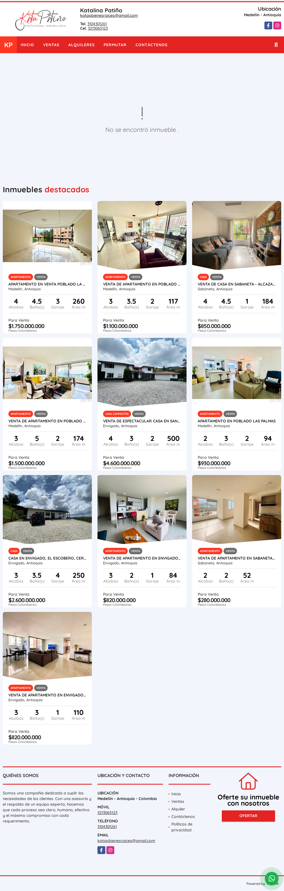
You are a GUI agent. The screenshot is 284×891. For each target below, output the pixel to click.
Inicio (27, 44)
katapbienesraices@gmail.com (109, 15)
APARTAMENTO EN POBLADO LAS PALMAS (237, 421)
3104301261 (97, 23)
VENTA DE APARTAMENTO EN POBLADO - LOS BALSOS (47, 421)
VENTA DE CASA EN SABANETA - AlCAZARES (237, 284)
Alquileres (81, 44)
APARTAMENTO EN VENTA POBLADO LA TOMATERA (47, 284)
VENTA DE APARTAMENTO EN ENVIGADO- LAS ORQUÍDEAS (142, 558)
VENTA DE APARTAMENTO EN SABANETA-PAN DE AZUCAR (237, 558)
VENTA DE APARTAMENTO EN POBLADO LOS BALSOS (142, 284)
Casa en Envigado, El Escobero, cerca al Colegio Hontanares (47, 558)
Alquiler (178, 809)
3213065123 (98, 28)
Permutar (115, 44)
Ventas (51, 44)
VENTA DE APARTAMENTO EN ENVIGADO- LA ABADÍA (47, 695)
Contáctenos (151, 44)
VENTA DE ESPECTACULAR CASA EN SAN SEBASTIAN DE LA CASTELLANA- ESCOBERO (142, 421)
